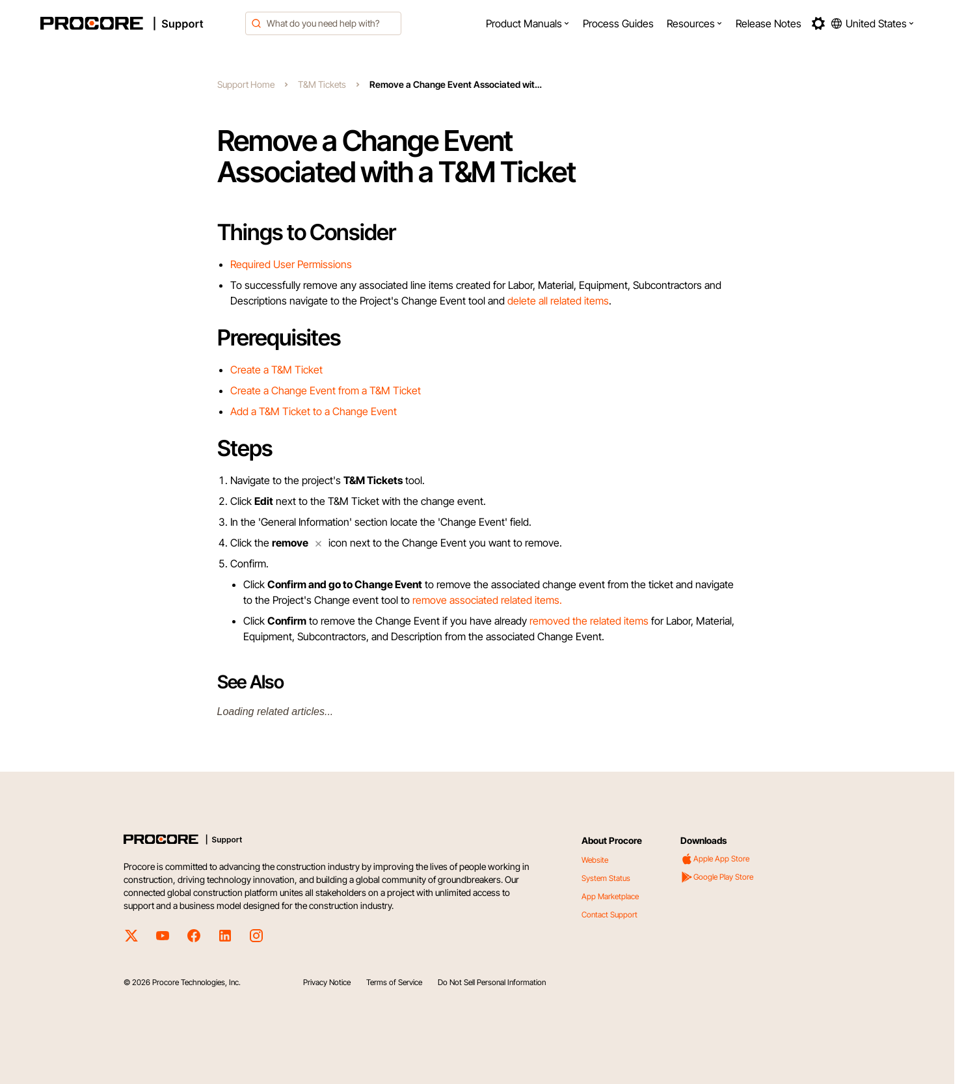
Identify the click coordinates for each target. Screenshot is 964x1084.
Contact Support (609, 914)
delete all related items (558, 300)
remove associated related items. (487, 599)
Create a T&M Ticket (276, 369)
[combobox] (323, 23)
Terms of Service (394, 982)
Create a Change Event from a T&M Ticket (325, 390)
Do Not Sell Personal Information (492, 982)
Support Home (245, 84)
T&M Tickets (322, 84)
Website (595, 860)
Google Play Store (716, 877)
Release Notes (768, 23)
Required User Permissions (291, 264)
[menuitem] (528, 23)
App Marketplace (610, 896)
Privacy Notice (327, 982)
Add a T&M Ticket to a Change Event (313, 411)
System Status (606, 878)
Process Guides (618, 23)
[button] (528, 23)
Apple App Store (714, 858)
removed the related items (589, 620)
